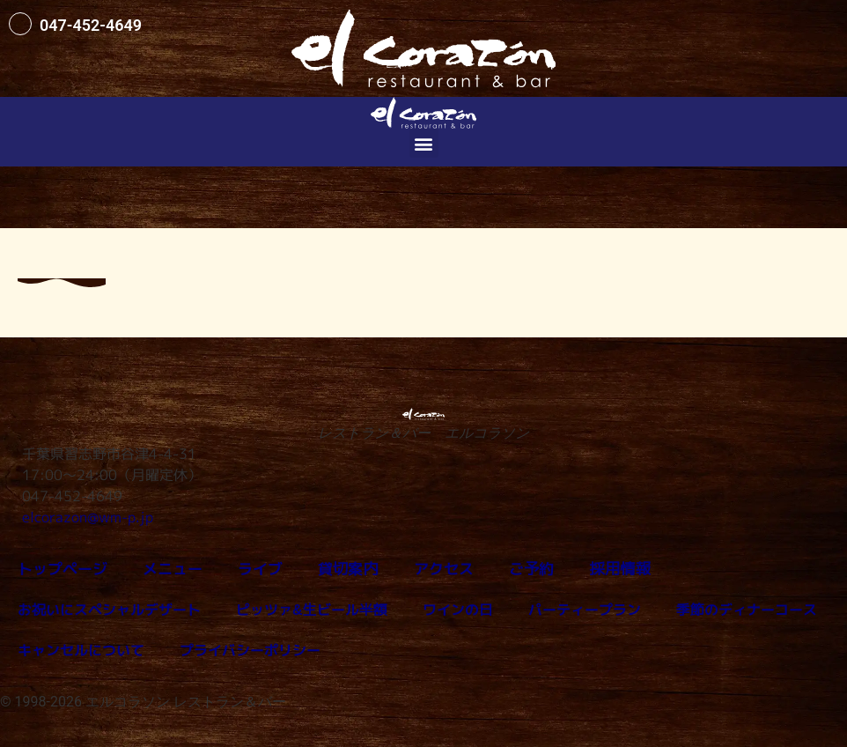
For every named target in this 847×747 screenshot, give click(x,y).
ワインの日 (458, 609)
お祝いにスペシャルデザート (109, 609)
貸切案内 (334, 569)
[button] (423, 143)
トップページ (60, 569)
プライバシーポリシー (250, 650)
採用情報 (595, 569)
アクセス (426, 569)
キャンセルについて (81, 650)
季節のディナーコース (746, 609)
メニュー (165, 569)
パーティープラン (584, 609)
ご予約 (511, 569)
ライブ (250, 569)
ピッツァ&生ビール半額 (311, 609)
